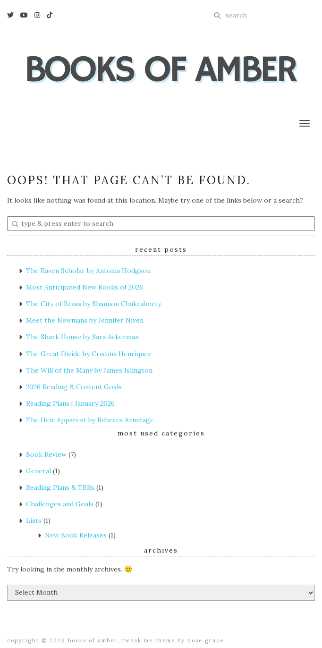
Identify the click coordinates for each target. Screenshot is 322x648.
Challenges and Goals (59, 504)
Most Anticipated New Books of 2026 (84, 287)
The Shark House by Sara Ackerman (82, 337)
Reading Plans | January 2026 (70, 403)
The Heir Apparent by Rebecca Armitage (90, 420)
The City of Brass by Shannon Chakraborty (93, 303)
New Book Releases (76, 535)
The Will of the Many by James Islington (89, 370)
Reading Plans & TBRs (60, 487)
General (38, 471)
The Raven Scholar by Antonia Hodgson (88, 270)
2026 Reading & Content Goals (74, 387)
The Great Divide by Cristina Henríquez (89, 354)
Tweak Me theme (148, 640)
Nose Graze (205, 640)
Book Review (46, 454)
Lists (34, 520)
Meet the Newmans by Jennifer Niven (85, 320)
